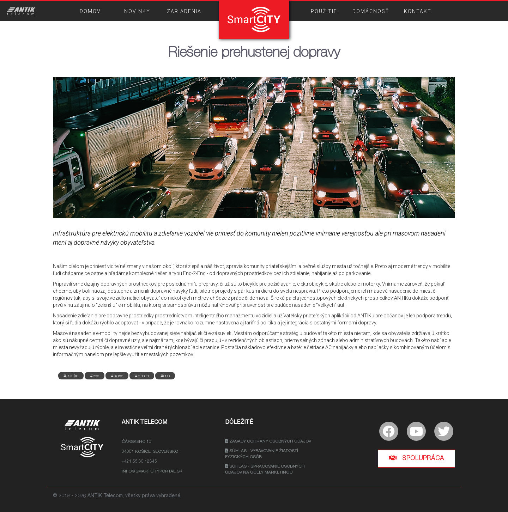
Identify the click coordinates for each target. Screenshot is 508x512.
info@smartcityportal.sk (152, 471)
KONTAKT (417, 11)
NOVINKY (137, 11)
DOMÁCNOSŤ (370, 11)
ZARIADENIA (184, 11)
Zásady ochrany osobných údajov (268, 441)
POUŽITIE (324, 11)
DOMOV (90, 11)
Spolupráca (416, 458)
